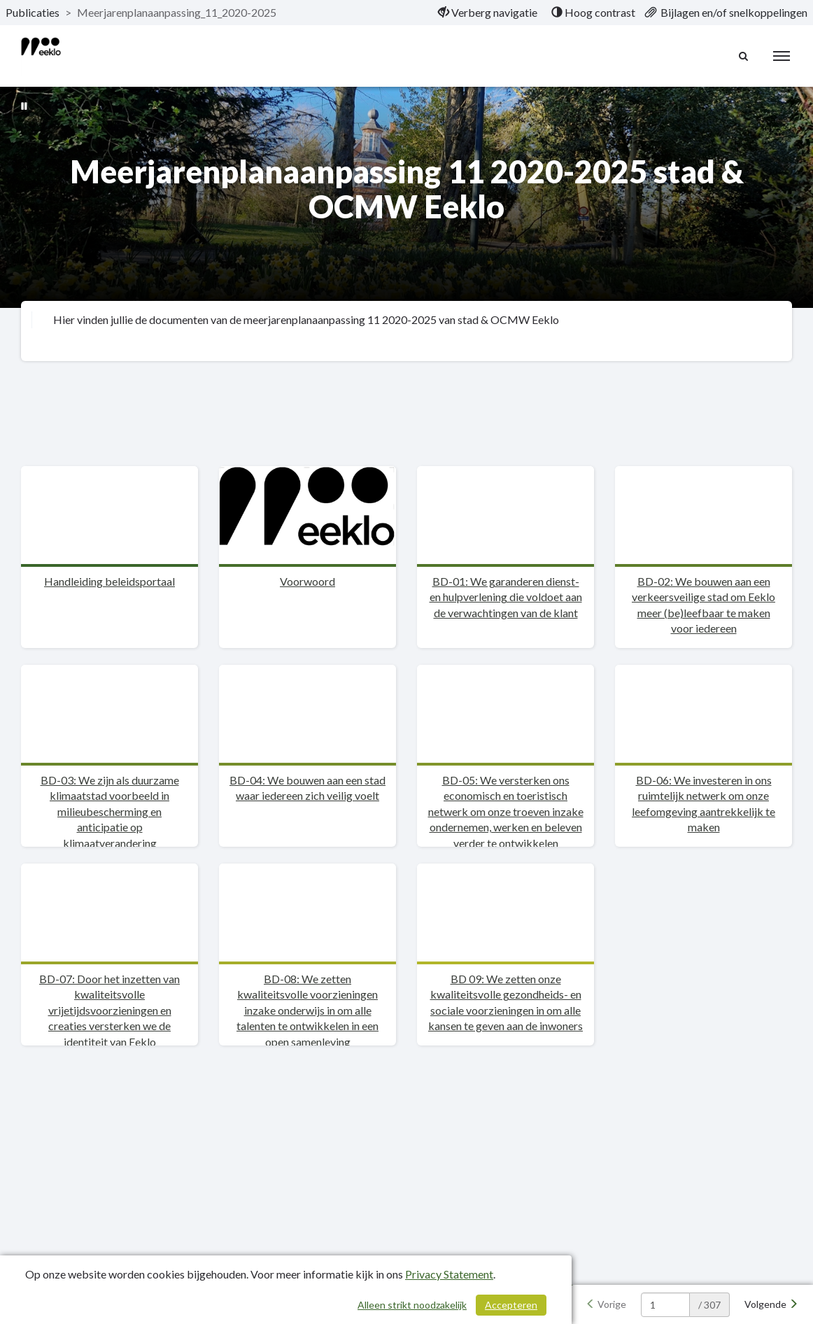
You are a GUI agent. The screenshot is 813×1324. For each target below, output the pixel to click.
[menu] (782, 56)
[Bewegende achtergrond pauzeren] (24, 104)
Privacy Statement (449, 1274)
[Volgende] (771, 1304)
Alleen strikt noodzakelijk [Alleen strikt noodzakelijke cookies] (412, 1305)
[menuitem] (488, 12)
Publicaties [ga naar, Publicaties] (32, 12)
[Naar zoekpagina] (743, 56)
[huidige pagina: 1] (665, 1305)
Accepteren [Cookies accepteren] (511, 1305)
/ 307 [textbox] (709, 1305)
